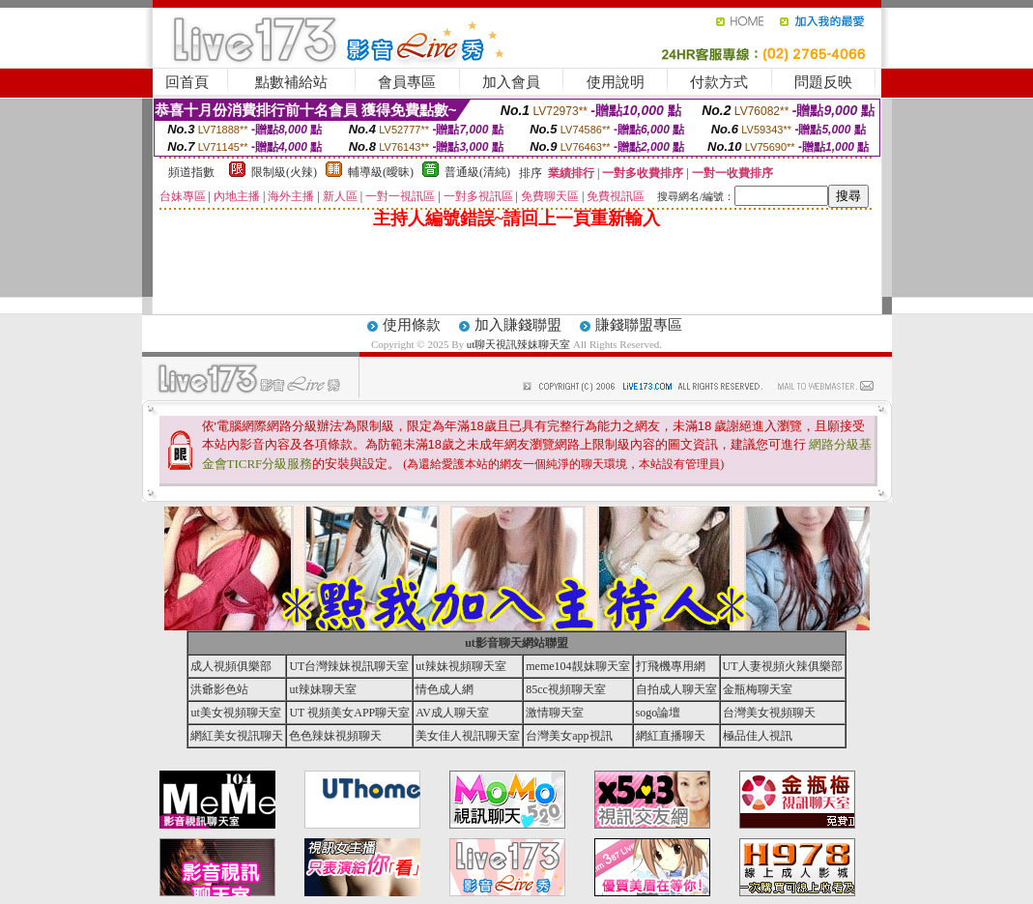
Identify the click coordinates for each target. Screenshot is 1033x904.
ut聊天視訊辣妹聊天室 (519, 344)
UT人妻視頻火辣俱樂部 (783, 666)
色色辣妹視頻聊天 (335, 736)
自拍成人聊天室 (676, 689)
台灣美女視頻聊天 (769, 712)
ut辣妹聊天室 (322, 689)
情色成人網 (444, 689)
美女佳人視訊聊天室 (468, 736)
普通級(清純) (477, 172)
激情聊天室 (555, 712)
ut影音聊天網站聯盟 (516, 643)
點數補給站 (291, 82)
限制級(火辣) (284, 172)
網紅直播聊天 (670, 736)
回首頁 (187, 82)
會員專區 (407, 82)
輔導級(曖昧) (381, 172)
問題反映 (823, 82)
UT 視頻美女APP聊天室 (349, 712)
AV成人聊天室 (452, 712)
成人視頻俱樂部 (231, 666)
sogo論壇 (658, 712)
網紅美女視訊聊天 (236, 736)
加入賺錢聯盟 (517, 325)
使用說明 (616, 82)
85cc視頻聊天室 (566, 689)
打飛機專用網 (670, 666)
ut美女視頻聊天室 (235, 712)
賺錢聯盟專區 (638, 325)
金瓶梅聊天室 (757, 689)
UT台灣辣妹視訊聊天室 (349, 666)
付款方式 (719, 82)
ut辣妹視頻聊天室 (460, 666)
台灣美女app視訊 (569, 736)
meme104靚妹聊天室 (577, 666)
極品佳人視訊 (757, 736)
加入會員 (511, 82)
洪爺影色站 (219, 689)
